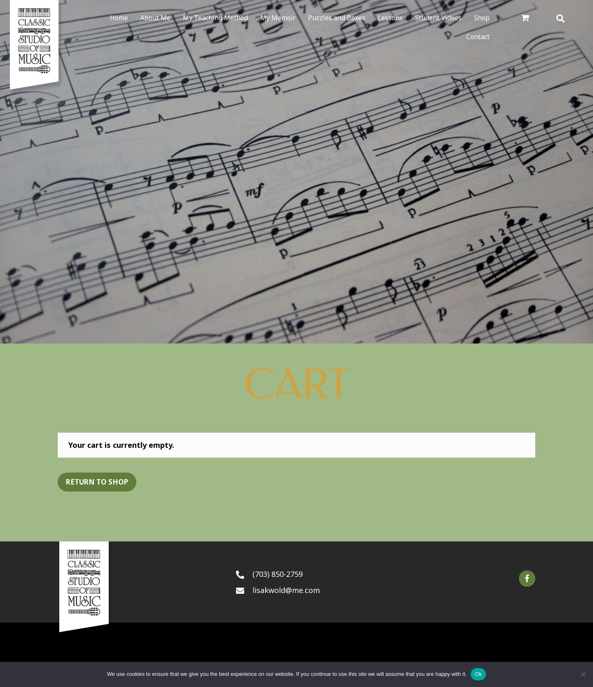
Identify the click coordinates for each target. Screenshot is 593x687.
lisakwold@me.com (286, 590)
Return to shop (97, 482)
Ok (478, 674)
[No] (583, 674)
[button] (527, 578)
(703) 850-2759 (277, 574)
